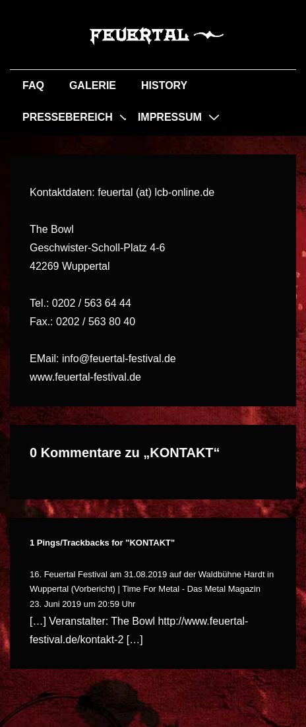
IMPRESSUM (170, 117)
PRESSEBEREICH (67, 117)
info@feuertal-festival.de (119, 358)
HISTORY (164, 85)
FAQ (33, 85)
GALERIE (92, 85)
